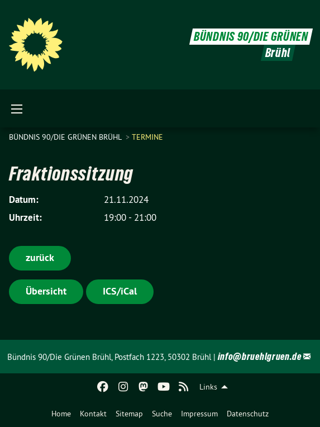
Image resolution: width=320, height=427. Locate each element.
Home (61, 414)
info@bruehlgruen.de (260, 356)
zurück (40, 257)
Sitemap (129, 414)
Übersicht (46, 290)
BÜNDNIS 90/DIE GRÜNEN (251, 37)
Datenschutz (248, 414)
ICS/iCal (120, 290)
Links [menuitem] (208, 387)
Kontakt (93, 414)
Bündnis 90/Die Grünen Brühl (66, 137)
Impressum (199, 414)
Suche (162, 414)
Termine (147, 137)
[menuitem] (61, 413)
